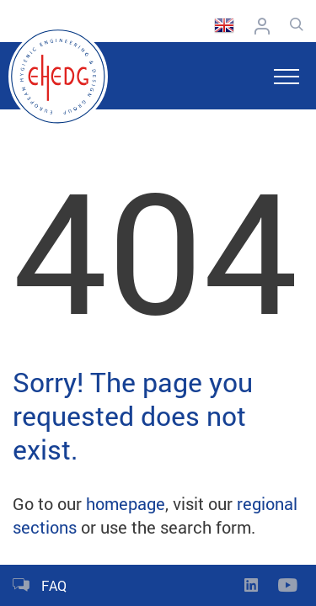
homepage (125, 503)
